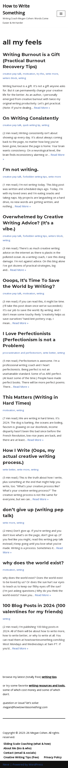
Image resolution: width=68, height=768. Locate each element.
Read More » (42, 107)
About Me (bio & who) (17, 748)
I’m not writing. (20, 169)
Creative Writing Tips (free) (21, 757)
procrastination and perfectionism (22, 352)
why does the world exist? (33, 562)
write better (49, 352)
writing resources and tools (47, 685)
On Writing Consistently (31, 118)
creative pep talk (12, 73)
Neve (6, 764)
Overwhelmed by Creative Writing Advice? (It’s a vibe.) (33, 222)
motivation (29, 73)
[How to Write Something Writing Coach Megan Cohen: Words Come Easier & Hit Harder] (27, 14)
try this (40, 73)
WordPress (36, 764)
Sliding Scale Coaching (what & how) (27, 743)
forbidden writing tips (35, 176)
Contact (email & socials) (19, 752)
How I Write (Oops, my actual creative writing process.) (29, 456)
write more (52, 73)
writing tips (49, 677)
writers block (10, 78)
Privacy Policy (53, 757)
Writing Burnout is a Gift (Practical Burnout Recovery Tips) (31, 60)
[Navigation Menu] (61, 14)
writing (22, 78)
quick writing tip (31, 125)
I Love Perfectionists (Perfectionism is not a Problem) (29, 339)
